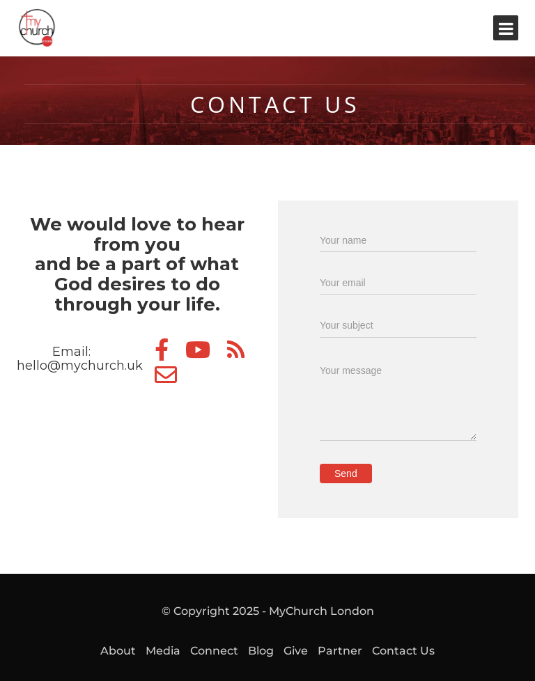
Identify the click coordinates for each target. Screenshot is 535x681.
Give (296, 650)
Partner (340, 650)
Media (163, 650)
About (118, 650)
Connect (214, 650)
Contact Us (403, 650)
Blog (261, 650)
